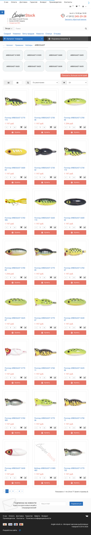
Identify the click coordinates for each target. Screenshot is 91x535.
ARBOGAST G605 (77, 55)
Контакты (68, 2)
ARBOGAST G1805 (13, 55)
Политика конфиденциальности (38, 518)
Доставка (23, 2)
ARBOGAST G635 (77, 66)
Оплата (14, 2)
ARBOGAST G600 (55, 55)
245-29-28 (76, 16)
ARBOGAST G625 (34, 66)
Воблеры (27, 45)
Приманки (18, 45)
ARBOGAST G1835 (34, 55)
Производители (55, 2)
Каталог (8, 45)
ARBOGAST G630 (55, 66)
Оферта (37, 516)
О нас (6, 2)
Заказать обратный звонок (75, 19)
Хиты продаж (28, 34)
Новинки (16, 34)
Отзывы (57, 34)
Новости (40, 34)
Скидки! (7, 34)
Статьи (49, 34)
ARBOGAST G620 (13, 66)
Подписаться (76, 504)
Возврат (43, 2)
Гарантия (33, 2)
